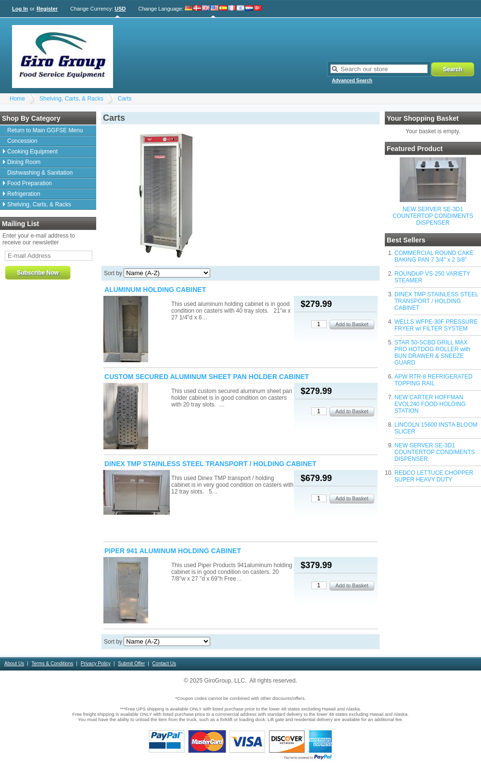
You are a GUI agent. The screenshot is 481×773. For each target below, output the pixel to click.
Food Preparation (29, 183)
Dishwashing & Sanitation (40, 172)
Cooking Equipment (32, 151)
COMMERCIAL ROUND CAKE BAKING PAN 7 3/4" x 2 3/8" (433, 256)
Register (47, 9)
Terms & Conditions (53, 663)
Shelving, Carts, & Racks (71, 98)
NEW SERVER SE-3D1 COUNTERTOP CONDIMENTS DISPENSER (432, 216)
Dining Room (23, 162)
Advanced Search (352, 80)
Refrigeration (23, 193)
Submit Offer (131, 663)
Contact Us (164, 663)
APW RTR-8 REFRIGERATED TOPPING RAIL (433, 380)
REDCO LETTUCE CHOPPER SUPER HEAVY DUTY (433, 476)
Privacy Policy (96, 663)
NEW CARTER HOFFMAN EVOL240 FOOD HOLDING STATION (430, 404)
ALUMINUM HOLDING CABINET (155, 289)
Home (17, 98)
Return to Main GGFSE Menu (45, 130)
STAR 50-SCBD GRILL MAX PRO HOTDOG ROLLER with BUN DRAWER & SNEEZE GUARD (432, 352)
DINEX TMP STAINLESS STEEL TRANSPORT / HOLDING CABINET (436, 301)
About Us (14, 663)
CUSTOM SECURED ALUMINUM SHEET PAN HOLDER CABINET (206, 376)
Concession (22, 141)
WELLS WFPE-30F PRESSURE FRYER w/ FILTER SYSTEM (436, 325)
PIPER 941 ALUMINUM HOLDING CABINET (172, 551)
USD (120, 9)
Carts (125, 98)
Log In (20, 9)
